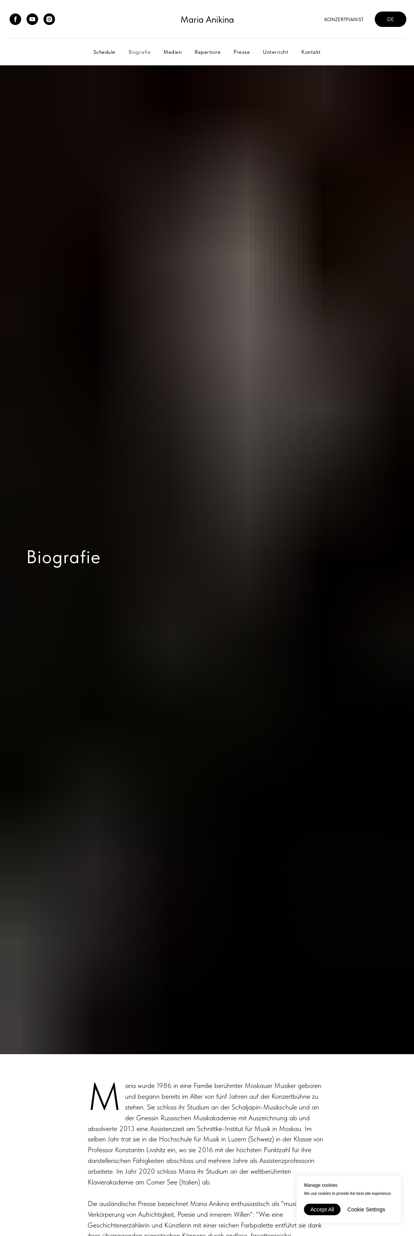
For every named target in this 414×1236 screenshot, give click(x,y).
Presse (242, 52)
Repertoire (207, 52)
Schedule (104, 52)
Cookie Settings (366, 1209)
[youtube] (32, 19)
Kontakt (311, 52)
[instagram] (49, 19)
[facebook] (15, 19)
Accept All (322, 1209)
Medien (173, 52)
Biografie (140, 52)
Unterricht (275, 52)
